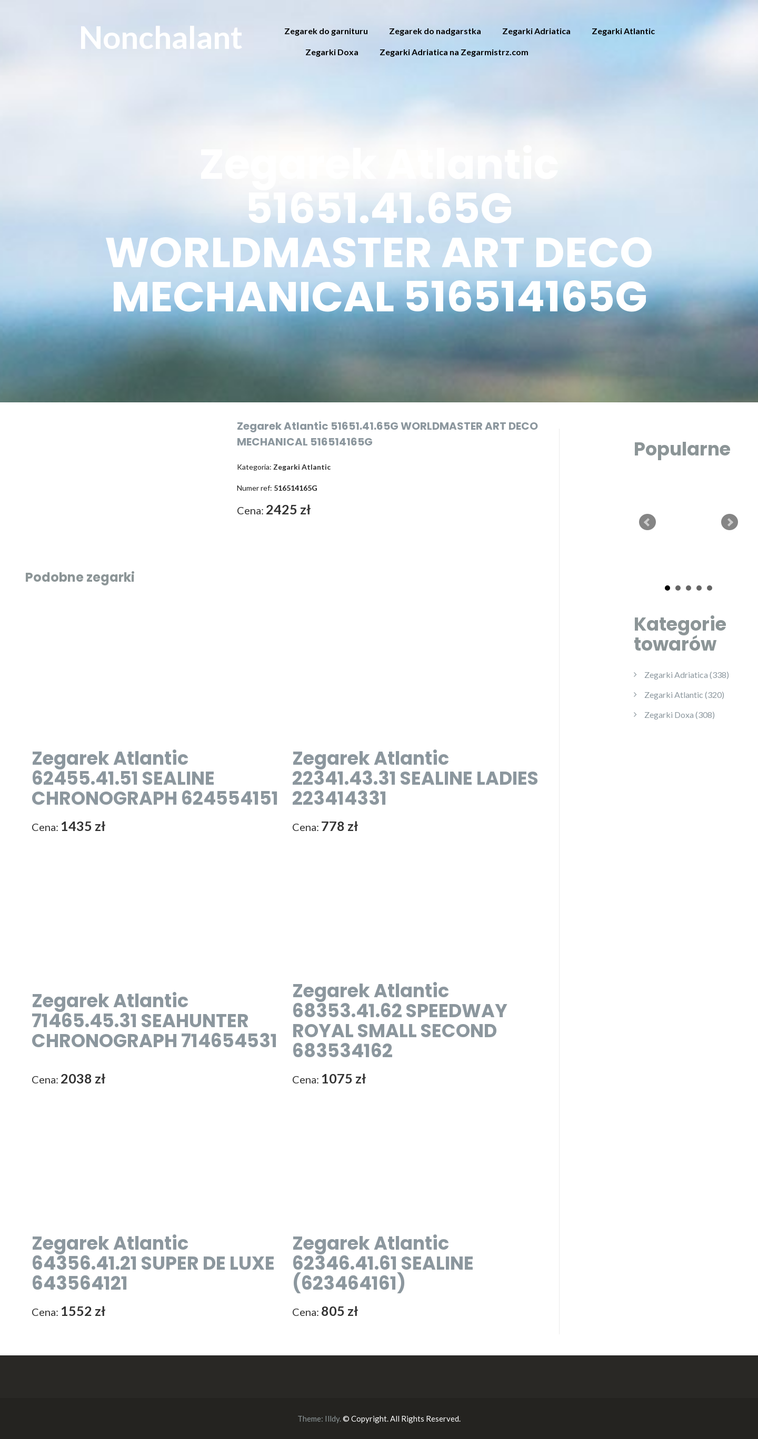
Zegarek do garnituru (326, 31)
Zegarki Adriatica (536, 31)
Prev (647, 522)
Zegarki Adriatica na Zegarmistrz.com (454, 52)
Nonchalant (161, 37)
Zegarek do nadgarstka (435, 31)
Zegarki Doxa (331, 52)
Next (729, 522)
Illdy (332, 1418)
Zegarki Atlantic (623, 31)
